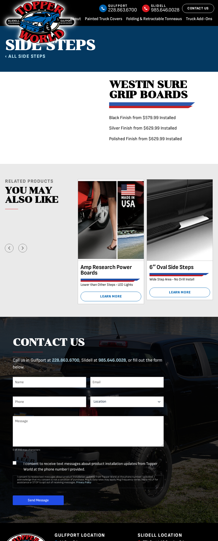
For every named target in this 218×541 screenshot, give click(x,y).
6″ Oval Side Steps (171, 267)
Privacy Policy (83, 482)
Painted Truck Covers (103, 18)
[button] (9, 248)
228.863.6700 (65, 360)
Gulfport (117, 6)
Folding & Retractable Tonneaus (154, 18)
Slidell (158, 6)
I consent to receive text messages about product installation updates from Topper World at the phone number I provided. (90, 466)
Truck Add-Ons (199, 18)
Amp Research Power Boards (106, 270)
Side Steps (31, 56)
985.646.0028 (112, 360)
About (75, 18)
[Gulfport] (103, 8)
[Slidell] (146, 8)
